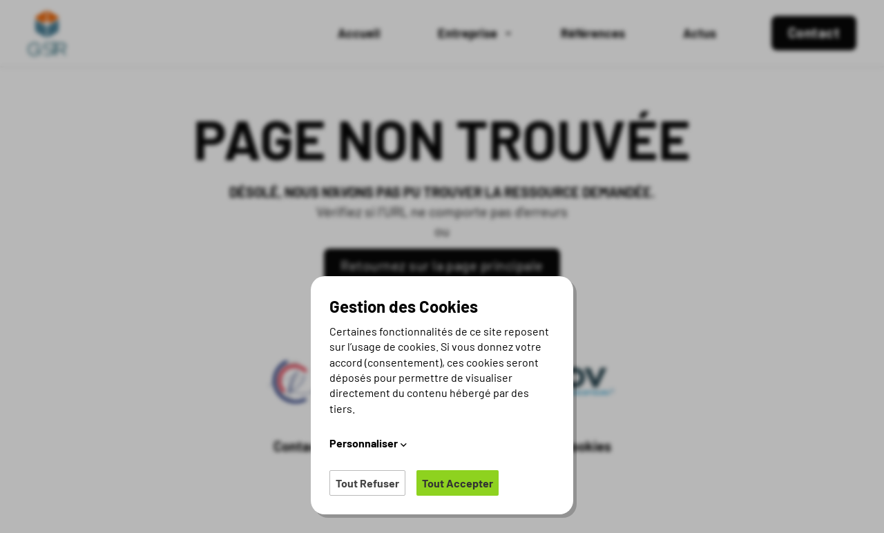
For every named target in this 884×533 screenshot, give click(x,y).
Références (593, 33)
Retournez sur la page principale (441, 265)
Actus (699, 33)
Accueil (359, 33)
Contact (298, 446)
